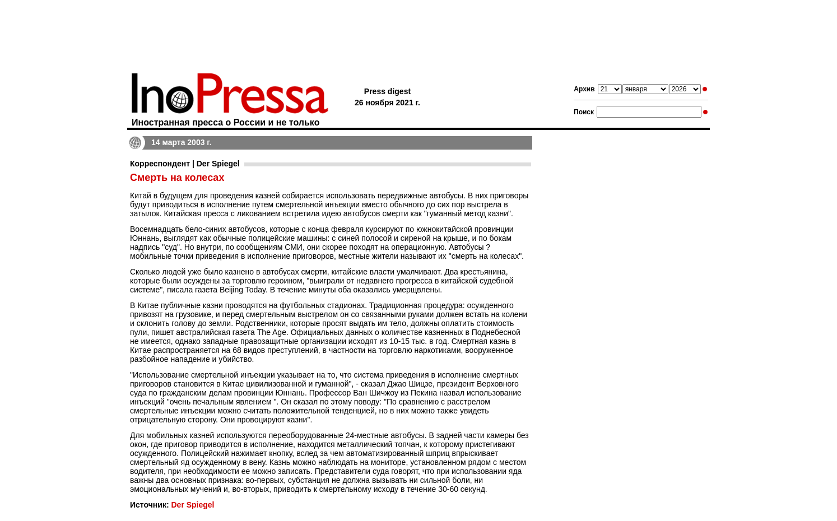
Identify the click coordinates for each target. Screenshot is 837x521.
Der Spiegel (192, 504)
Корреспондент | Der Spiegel (185, 163)
